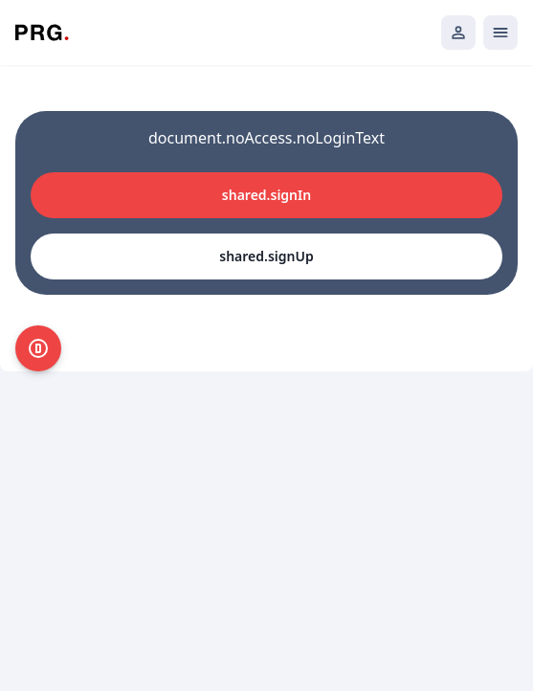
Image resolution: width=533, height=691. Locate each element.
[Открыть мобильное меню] (500, 32)
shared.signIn (266, 195)
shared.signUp (266, 256)
